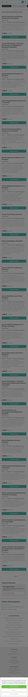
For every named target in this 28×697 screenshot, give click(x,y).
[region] (14, 687)
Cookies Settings (14, 693)
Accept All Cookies (14, 686)
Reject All (14, 690)
